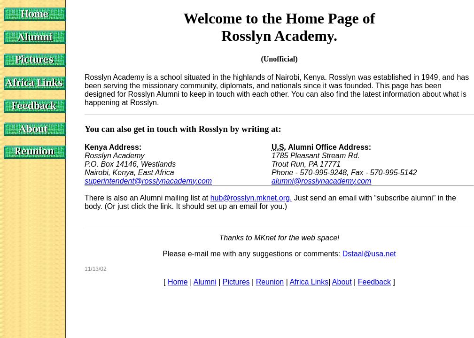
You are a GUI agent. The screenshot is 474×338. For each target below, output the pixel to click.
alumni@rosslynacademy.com (321, 181)
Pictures (236, 282)
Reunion (270, 282)
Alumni (205, 282)
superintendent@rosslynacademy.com (148, 181)
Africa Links (308, 282)
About (342, 282)
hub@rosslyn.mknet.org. (251, 198)
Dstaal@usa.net (369, 254)
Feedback (374, 282)
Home (178, 282)
